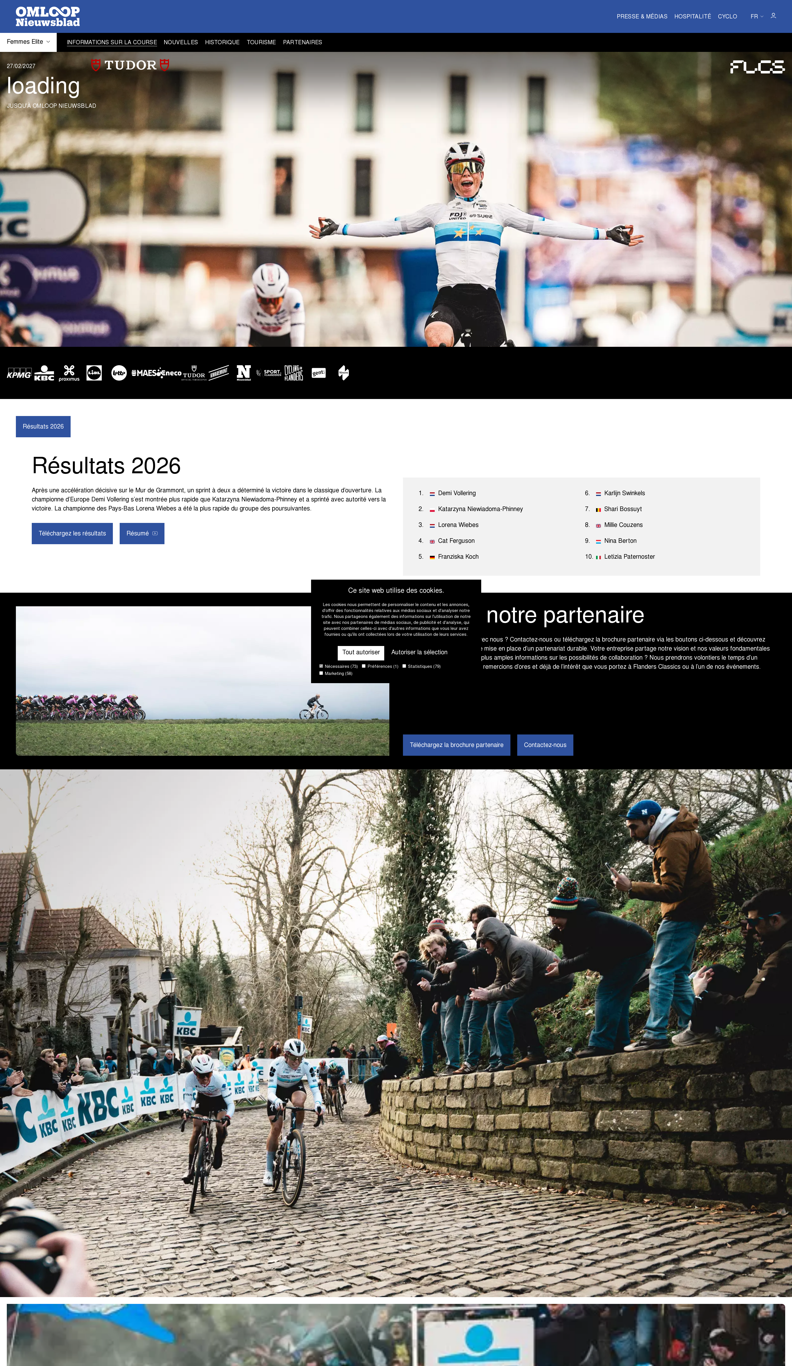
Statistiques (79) (421, 666)
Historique (222, 43)
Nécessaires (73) (338, 666)
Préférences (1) (380, 666)
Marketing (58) (335, 673)
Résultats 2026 (43, 427)
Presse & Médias (642, 17)
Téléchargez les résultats (72, 534)
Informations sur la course (112, 43)
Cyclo (727, 17)
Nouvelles (181, 43)
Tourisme (261, 43)
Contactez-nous (545, 745)
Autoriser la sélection (419, 653)
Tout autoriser (361, 653)
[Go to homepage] (48, 16)
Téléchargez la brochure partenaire (457, 745)
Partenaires (302, 43)
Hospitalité (692, 17)
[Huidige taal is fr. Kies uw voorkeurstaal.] (757, 16)
